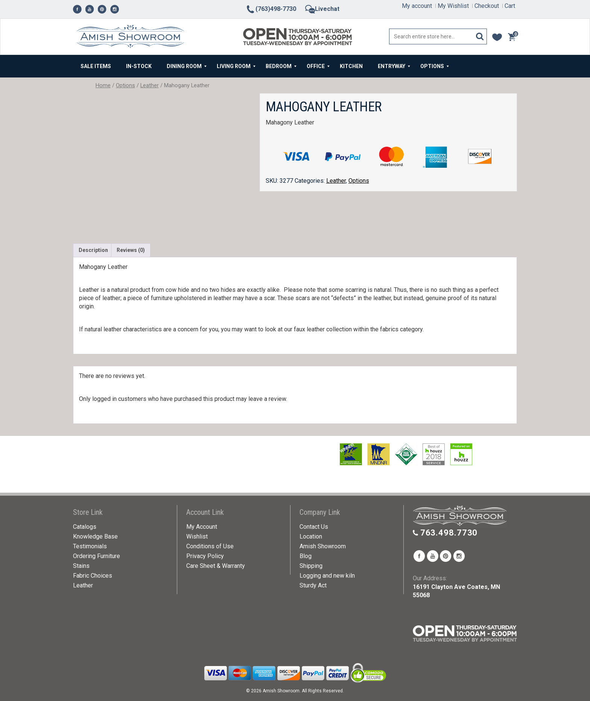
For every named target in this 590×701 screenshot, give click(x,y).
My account (417, 5)
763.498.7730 (449, 532)
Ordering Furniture (96, 556)
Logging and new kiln (327, 575)
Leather (149, 85)
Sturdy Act (313, 585)
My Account (201, 526)
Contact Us (314, 526)
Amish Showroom (323, 546)
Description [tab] (93, 250)
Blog (306, 556)
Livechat (322, 8)
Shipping (311, 565)
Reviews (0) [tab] (131, 250)
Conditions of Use (210, 546)
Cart (510, 5)
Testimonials (90, 546)
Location (311, 536)
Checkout (486, 5)
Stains (81, 565)
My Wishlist (453, 5)
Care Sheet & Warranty (215, 565)
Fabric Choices (92, 575)
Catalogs (84, 526)
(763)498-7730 (271, 8)
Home (103, 85)
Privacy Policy (205, 556)
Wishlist (197, 536)
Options (125, 85)
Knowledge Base (95, 536)
